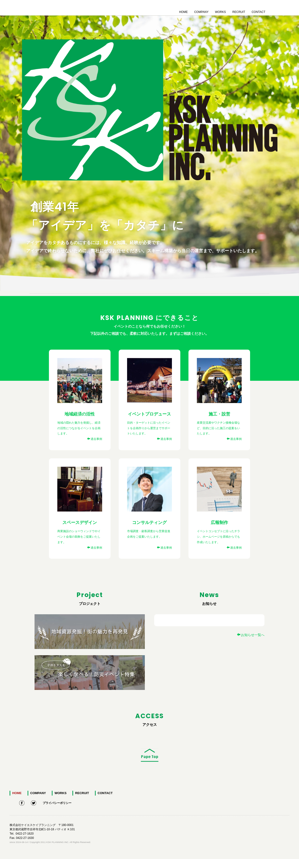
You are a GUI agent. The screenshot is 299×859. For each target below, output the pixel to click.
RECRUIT (238, 11)
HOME (183, 11)
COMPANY (201, 11)
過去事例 (94, 439)
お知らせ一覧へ (250, 635)
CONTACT (258, 11)
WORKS (220, 11)
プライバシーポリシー (57, 802)
